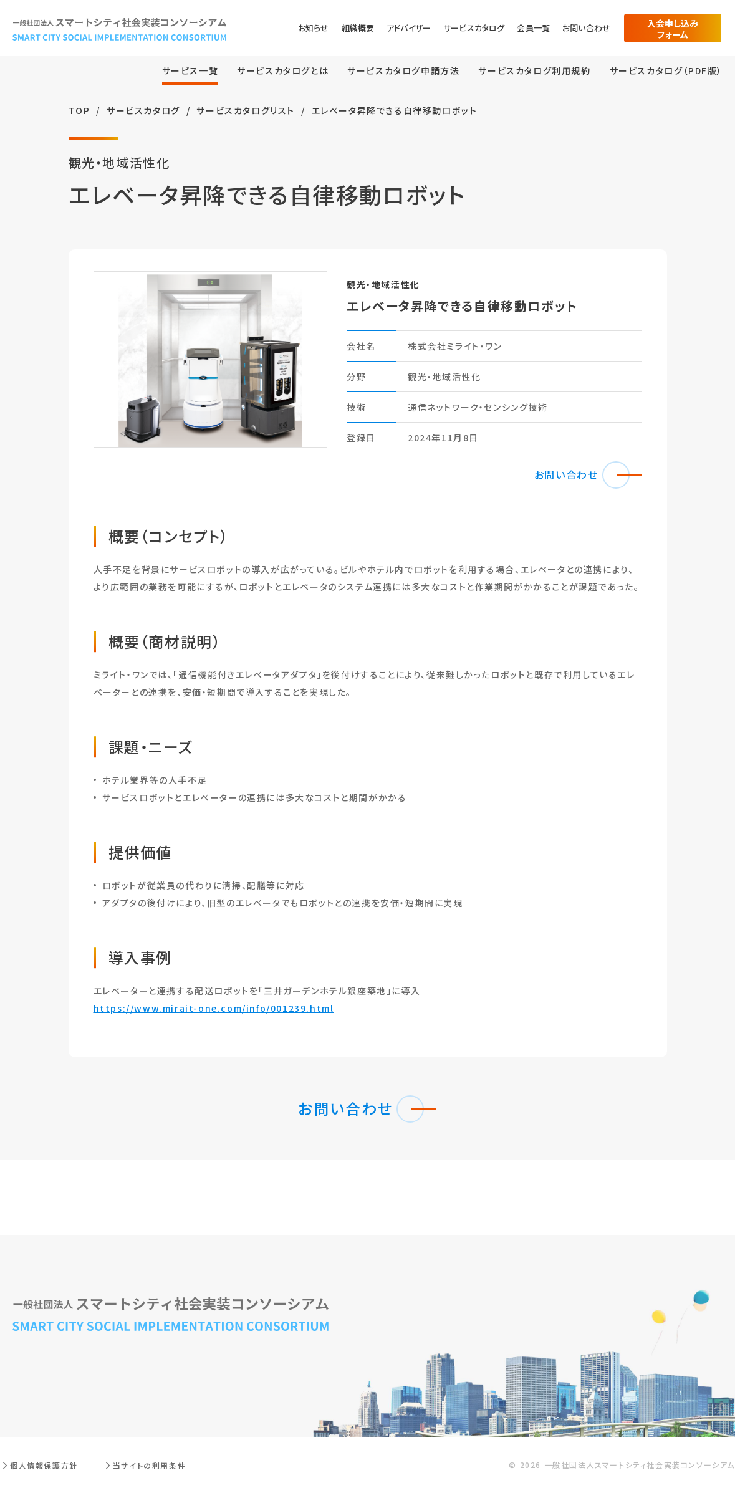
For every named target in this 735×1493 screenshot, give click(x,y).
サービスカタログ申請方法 (403, 70)
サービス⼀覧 (190, 70)
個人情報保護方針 (44, 1465)
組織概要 (358, 28)
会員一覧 (533, 28)
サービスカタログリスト (245, 110)
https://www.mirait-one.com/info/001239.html (214, 1008)
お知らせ (313, 28)
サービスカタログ (473, 28)
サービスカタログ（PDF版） (666, 70)
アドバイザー (409, 28)
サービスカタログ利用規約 (534, 70)
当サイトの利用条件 (149, 1465)
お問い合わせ (586, 28)
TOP (79, 110)
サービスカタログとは (283, 70)
